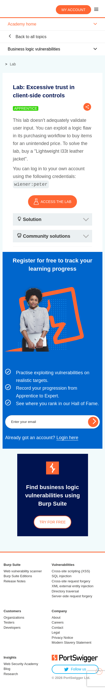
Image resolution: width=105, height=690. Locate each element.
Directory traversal (65, 591)
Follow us (75, 669)
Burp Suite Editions (18, 576)
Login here (67, 437)
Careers (58, 622)
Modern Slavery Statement (71, 642)
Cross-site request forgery (71, 581)
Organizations (14, 617)
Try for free (52, 522)
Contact (57, 627)
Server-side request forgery (72, 596)
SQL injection (62, 576)
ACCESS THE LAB (53, 201)
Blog (7, 669)
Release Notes (14, 581)
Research (11, 674)
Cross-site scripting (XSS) (71, 571)
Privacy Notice (62, 638)
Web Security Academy (21, 664)
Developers (12, 627)
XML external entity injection (72, 586)
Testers (9, 622)
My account (73, 10)
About (56, 617)
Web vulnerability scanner (23, 571)
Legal (56, 632)
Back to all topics (27, 36)
